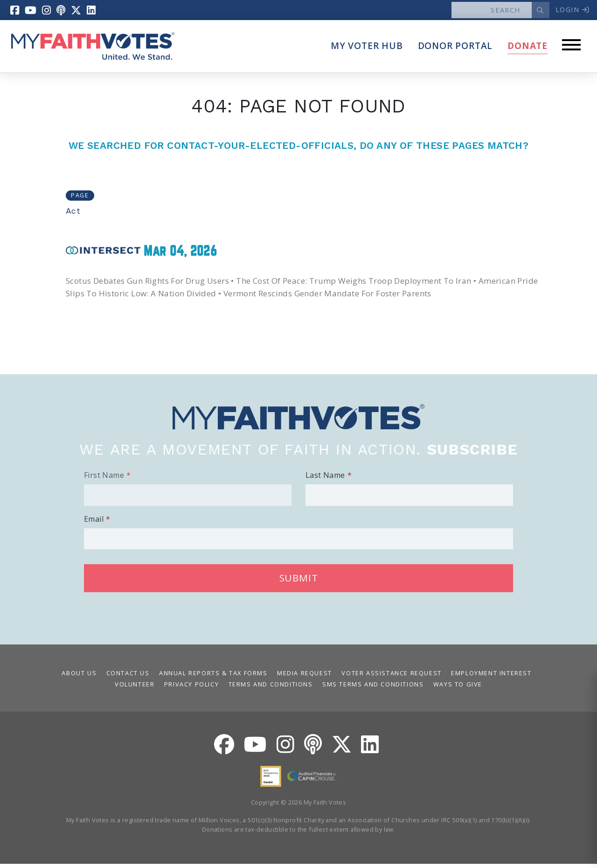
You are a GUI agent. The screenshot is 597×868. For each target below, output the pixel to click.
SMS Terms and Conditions (372, 688)
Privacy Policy (191, 688)
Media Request (304, 677)
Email (94, 523)
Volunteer (134, 688)
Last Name (325, 480)
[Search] (486, 12)
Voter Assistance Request (391, 677)
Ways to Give (457, 688)
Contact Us (128, 677)
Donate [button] (527, 50)
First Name (104, 480)
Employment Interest (491, 677)
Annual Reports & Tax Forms (213, 677)
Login (569, 11)
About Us (79, 677)
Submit (298, 581)
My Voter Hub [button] (367, 50)
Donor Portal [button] (455, 50)
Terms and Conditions (271, 688)
